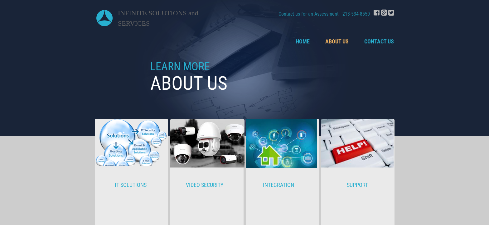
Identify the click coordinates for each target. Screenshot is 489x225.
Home (303, 41)
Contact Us (379, 41)
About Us (337, 41)
